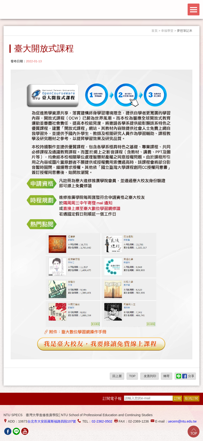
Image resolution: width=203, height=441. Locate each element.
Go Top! (193, 431)
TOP (132, 376)
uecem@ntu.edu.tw (182, 421)
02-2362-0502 (102, 421)
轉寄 (166, 376)
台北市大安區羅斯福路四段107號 (51, 421)
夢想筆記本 (184, 30)
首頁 (154, 30)
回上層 (117, 376)
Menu (193, 9)
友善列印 (149, 376)
